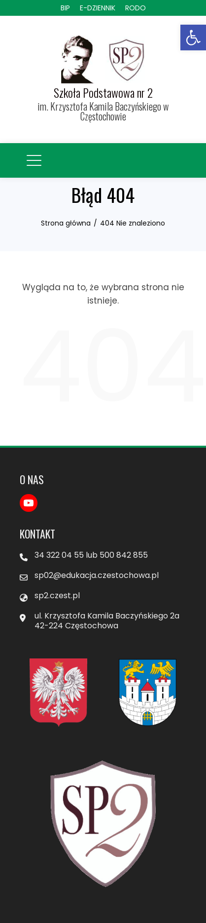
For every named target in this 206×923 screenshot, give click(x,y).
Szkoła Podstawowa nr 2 (103, 92)
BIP (65, 8)
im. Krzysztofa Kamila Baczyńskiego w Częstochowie (103, 111)
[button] (193, 37)
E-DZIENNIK (97, 8)
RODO (135, 8)
